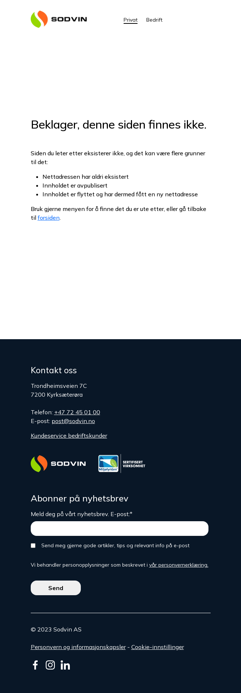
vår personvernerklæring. (178, 565)
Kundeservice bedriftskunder (69, 435)
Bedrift (154, 19)
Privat (131, 19)
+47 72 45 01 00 (77, 412)
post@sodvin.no (73, 421)
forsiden (49, 217)
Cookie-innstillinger (157, 647)
